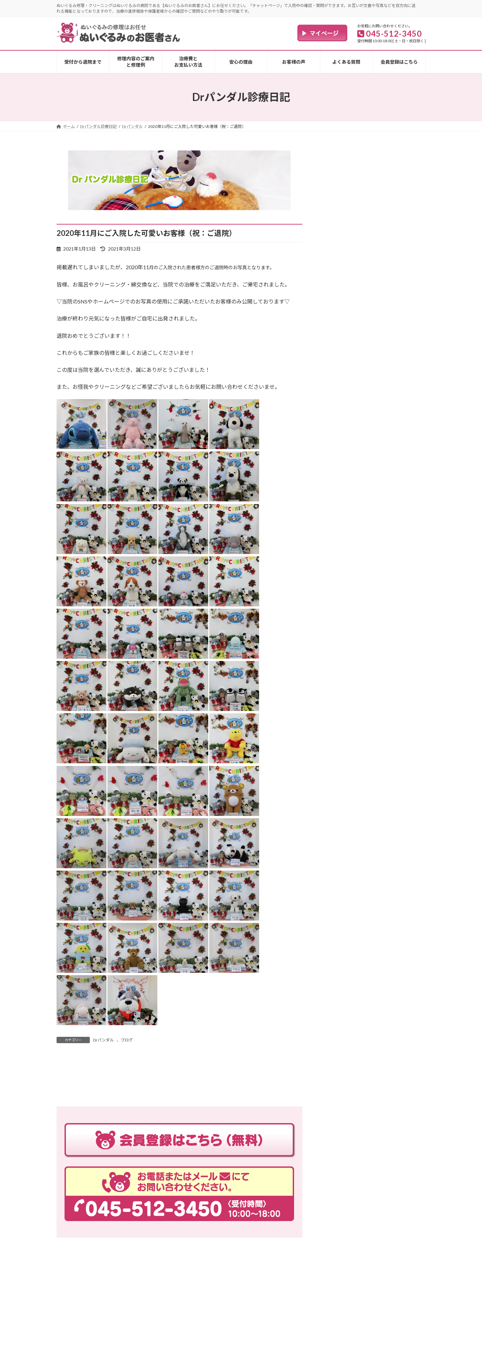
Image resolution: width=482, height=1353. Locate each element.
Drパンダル (103, 1039)
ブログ (127, 1039)
